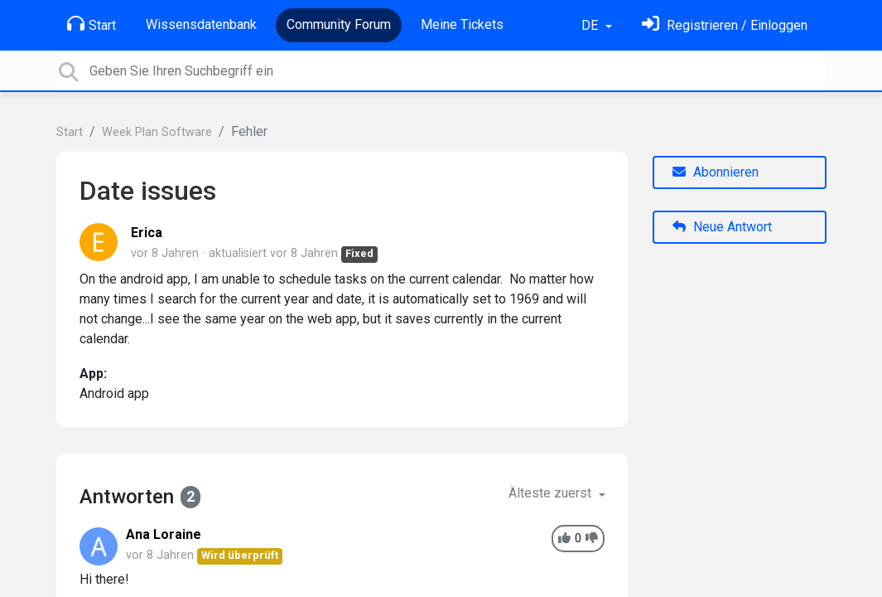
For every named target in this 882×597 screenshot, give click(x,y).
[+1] (564, 538)
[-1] (592, 538)
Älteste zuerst (551, 493)
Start (91, 24)
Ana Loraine (163, 534)
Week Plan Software (157, 132)
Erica (146, 232)
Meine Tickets (462, 24)
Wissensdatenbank (201, 24)
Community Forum (339, 24)
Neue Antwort (722, 227)
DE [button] (591, 25)
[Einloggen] (724, 25)
